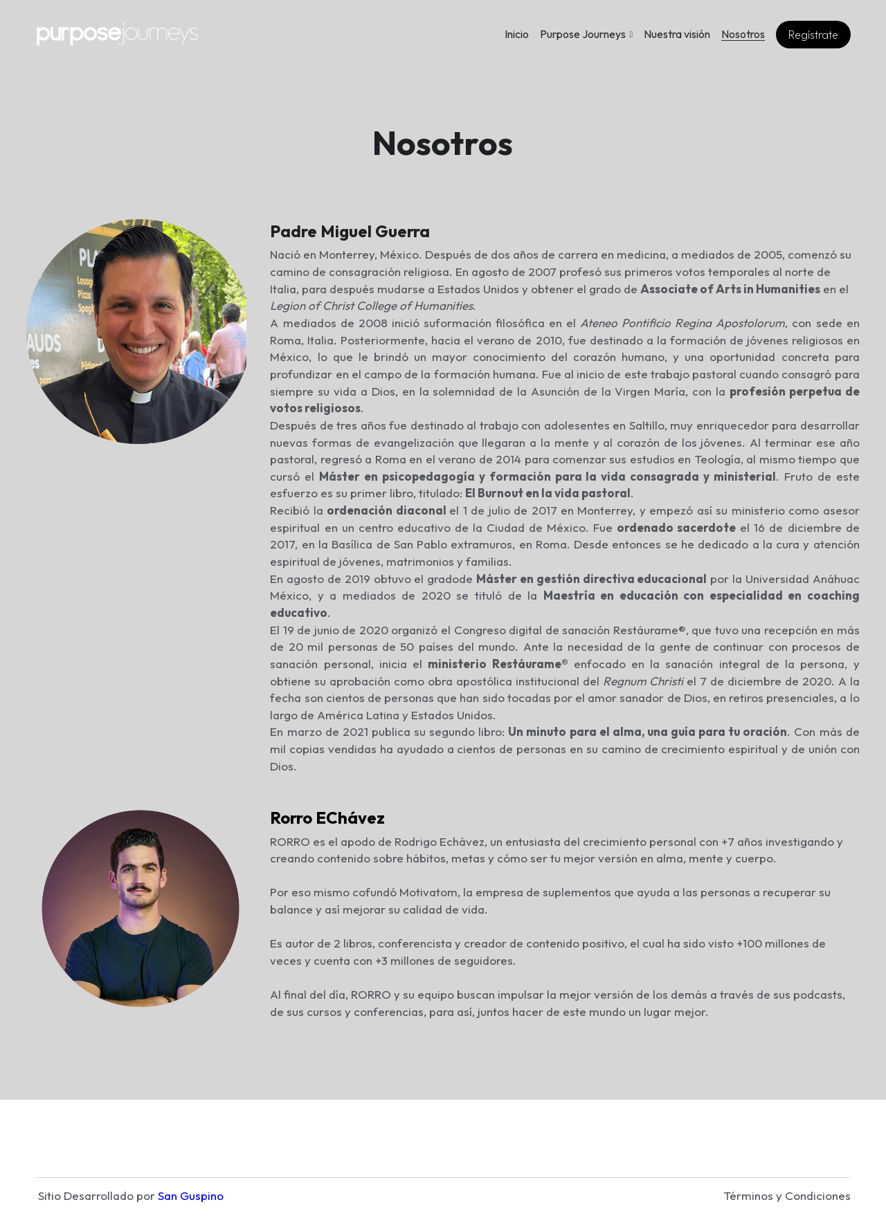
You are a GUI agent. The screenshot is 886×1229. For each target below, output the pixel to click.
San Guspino (191, 1178)
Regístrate (813, 34)
